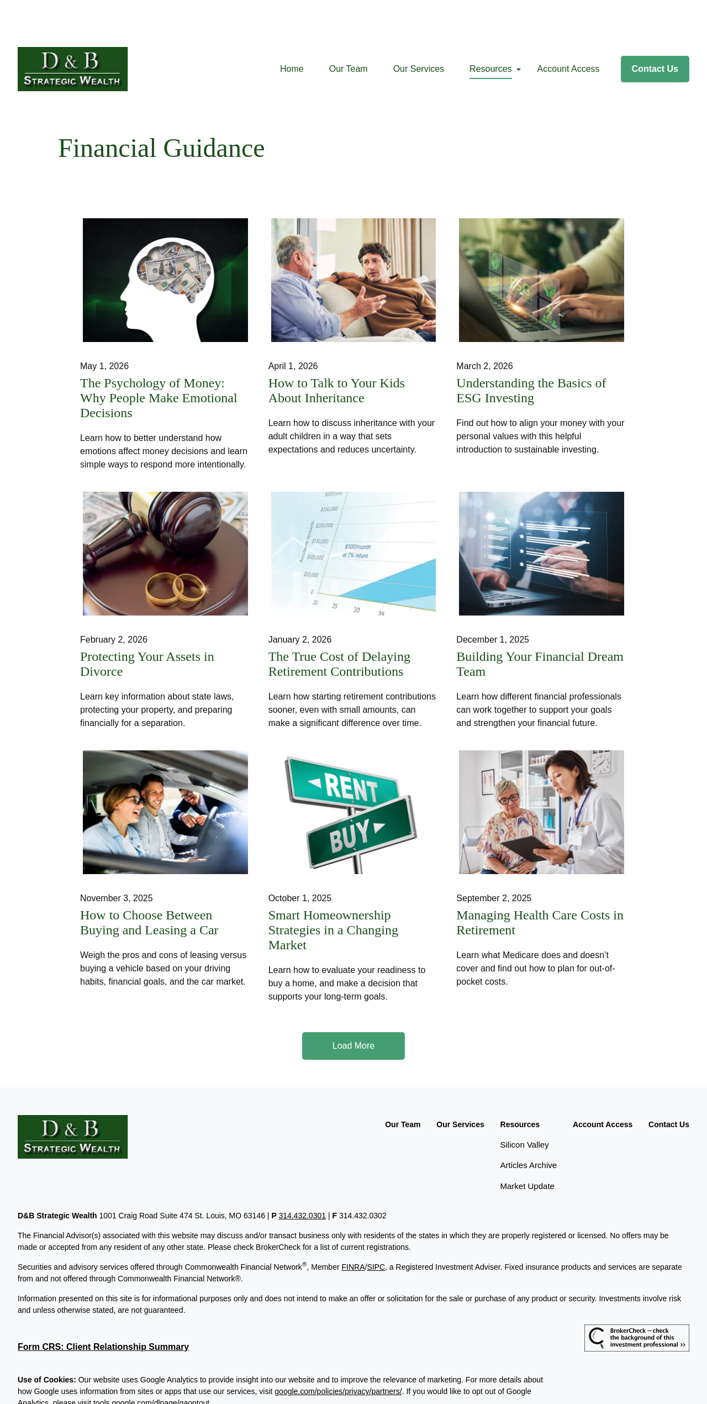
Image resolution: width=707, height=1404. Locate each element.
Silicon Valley (524, 1106)
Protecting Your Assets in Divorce (147, 625)
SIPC (376, 1228)
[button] (292, 30)
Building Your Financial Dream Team (540, 625)
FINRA (353, 1228)
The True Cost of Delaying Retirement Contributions (339, 625)
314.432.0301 (302, 1176)
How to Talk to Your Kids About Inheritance (336, 351)
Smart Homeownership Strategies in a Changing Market (333, 891)
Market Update (527, 1147)
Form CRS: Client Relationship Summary (103, 1308)
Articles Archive (528, 1126)
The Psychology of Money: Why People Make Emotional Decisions (159, 359)
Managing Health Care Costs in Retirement (540, 883)
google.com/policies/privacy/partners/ (338, 1352)
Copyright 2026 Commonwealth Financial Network (201, 1384)
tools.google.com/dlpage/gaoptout (151, 1364)
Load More (354, 1007)
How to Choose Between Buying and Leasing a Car (149, 883)
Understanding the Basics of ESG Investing (531, 351)
